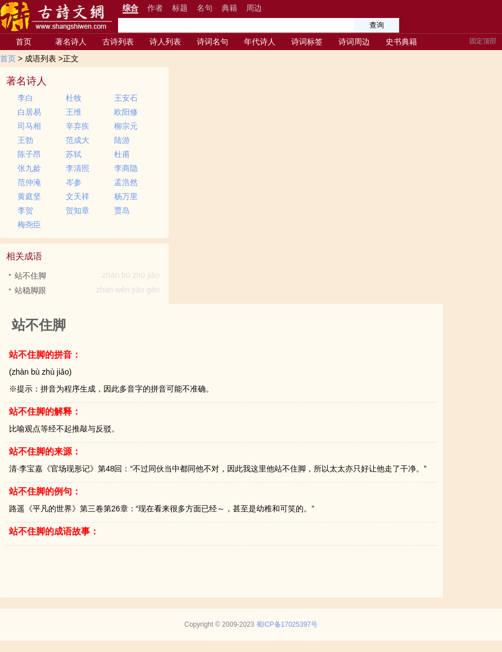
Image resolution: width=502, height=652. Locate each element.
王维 (74, 111)
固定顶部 (482, 41)
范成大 (77, 140)
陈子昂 (29, 154)
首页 (23, 41)
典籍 (229, 7)
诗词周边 (354, 41)
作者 (155, 7)
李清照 (77, 168)
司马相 (29, 126)
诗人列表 (165, 41)
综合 (130, 7)
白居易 (29, 111)
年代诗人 (259, 41)
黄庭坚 (29, 196)
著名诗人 (71, 41)
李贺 (25, 210)
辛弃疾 (77, 126)
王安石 (126, 97)
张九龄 (29, 168)
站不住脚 (88, 275)
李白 (25, 97)
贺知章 (77, 210)
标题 (180, 7)
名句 (204, 7)
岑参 (74, 182)
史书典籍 (401, 41)
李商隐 (126, 168)
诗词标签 (307, 41)
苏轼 (74, 154)
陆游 (122, 140)
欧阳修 (126, 111)
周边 (254, 7)
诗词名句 (212, 41)
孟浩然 (126, 182)
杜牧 (74, 97)
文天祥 (77, 196)
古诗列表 (118, 41)
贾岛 (122, 210)
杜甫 (122, 154)
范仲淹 (29, 182)
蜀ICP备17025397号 (287, 624)
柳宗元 (126, 126)
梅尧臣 (29, 224)
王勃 (25, 140)
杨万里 (126, 196)
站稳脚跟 (88, 290)
